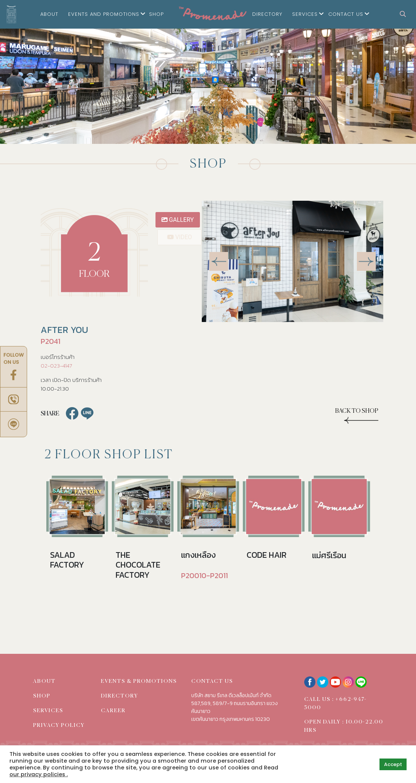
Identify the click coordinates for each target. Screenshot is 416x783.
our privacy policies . (38, 774)
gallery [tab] (178, 219)
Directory (267, 14)
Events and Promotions (103, 14)
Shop (156, 14)
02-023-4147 (56, 365)
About (49, 14)
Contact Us (345, 14)
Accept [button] (393, 764)
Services (305, 14)
